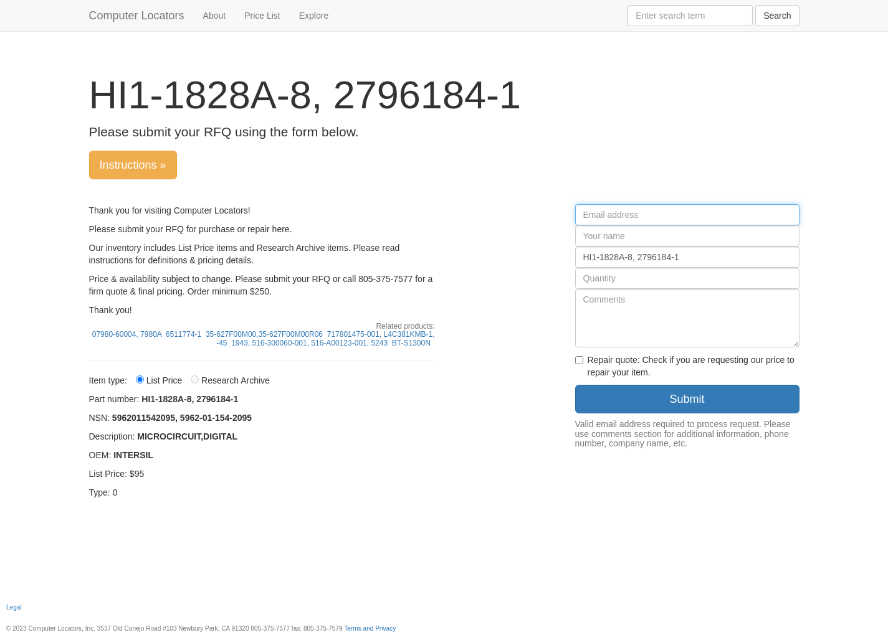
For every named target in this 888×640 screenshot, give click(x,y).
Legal (14, 607)
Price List (262, 16)
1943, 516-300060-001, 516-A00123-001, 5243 (309, 343)
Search (777, 16)
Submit (686, 399)
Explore (313, 16)
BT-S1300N (411, 343)
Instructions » (133, 165)
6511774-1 (183, 334)
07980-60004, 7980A (126, 334)
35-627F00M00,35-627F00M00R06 (264, 334)
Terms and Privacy (370, 628)
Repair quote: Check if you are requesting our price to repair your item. (685, 366)
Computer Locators (136, 15)
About (214, 16)
